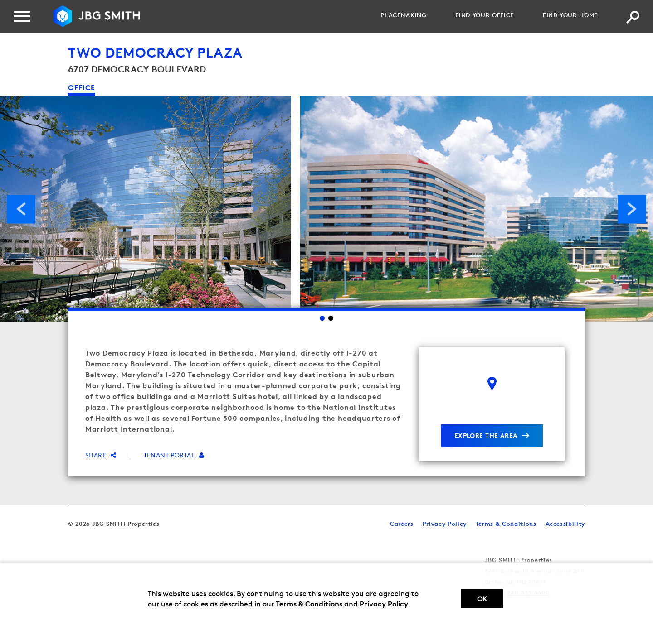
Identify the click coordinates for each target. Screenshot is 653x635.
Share (101, 455)
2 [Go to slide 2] (330, 318)
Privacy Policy (384, 603)
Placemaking (403, 15)
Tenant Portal (174, 455)
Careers (402, 523)
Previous (21, 209)
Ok (482, 599)
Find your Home (570, 15)
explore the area (486, 435)
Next (632, 209)
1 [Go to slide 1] (322, 318)
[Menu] (22, 16)
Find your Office (484, 15)
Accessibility (565, 523)
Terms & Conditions (309, 603)
